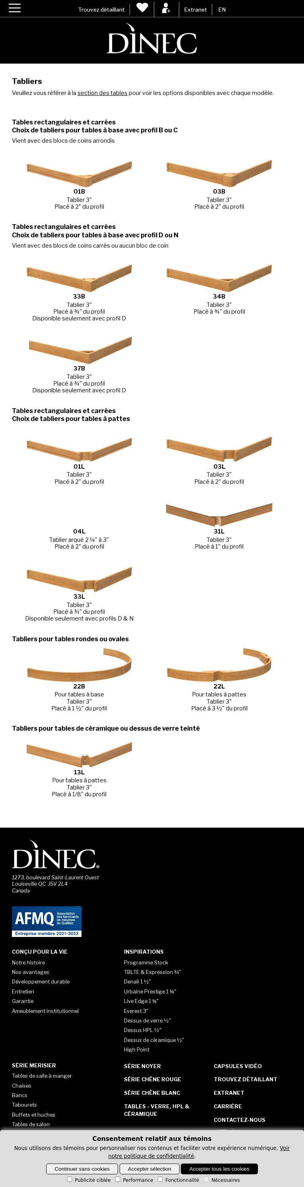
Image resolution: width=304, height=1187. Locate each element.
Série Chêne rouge (152, 1079)
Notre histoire (28, 962)
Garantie (22, 1001)
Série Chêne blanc (152, 1093)
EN (222, 9)
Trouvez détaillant (101, 9)
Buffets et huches (33, 1114)
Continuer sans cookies (82, 1169)
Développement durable (41, 981)
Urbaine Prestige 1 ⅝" (150, 991)
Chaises (21, 1085)
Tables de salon (31, 1124)
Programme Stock (146, 962)
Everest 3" (136, 1011)
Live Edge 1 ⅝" (141, 1001)
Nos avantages (30, 972)
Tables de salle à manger (42, 1076)
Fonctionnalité (177, 1180)
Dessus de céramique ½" (154, 1040)
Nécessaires (221, 1180)
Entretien (23, 991)
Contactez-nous (239, 1120)
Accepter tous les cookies (219, 1169)
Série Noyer (142, 1066)
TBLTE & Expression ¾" (152, 972)
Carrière (228, 1106)
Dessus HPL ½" (142, 1030)
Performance (133, 1180)
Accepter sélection (149, 1169)
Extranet (195, 9)
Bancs (19, 1095)
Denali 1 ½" (137, 981)
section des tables (102, 93)
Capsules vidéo (238, 1066)
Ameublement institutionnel (45, 1011)
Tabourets (24, 1105)
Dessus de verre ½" (147, 1020)
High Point (136, 1049)
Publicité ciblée (88, 1180)
